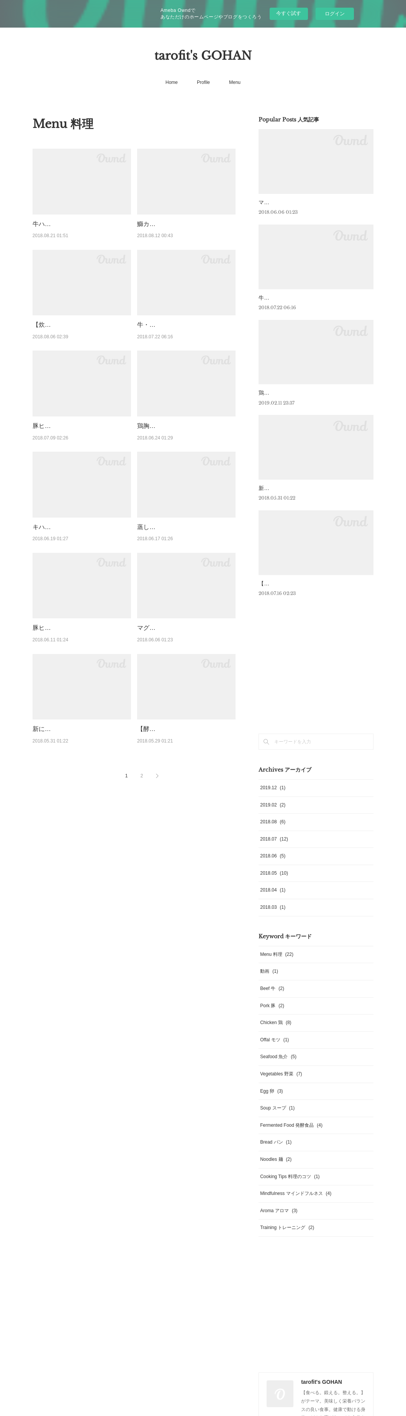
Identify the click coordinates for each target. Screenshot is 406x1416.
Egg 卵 (271, 1100)
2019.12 (272, 797)
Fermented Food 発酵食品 (291, 1134)
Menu (235, 82)
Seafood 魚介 (278, 1066)
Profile (203, 82)
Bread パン (275, 1152)
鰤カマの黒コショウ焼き (171, 224)
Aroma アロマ (278, 1220)
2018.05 (274, 882)
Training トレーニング (287, 1237)
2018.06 (272, 865)
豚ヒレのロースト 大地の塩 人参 (77, 436)
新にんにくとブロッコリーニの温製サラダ (309, 488)
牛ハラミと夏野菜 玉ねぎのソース (79, 224)
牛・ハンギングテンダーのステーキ (186, 324)
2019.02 (272, 814)
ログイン (335, 13)
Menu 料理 (276, 964)
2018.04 (272, 900)
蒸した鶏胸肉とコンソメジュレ (180, 536)
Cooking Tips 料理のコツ (289, 1186)
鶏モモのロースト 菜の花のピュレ (300, 393)
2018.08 (272, 831)
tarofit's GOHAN (203, 56)
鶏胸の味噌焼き (158, 436)
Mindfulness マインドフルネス (295, 1203)
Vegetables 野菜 (281, 1083)
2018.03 (272, 916)
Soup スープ (277, 1117)
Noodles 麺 (275, 1169)
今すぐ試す (288, 13)
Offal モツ (274, 1049)
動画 (269, 981)
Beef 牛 (272, 998)
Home (171, 82)
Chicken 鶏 (275, 1032)
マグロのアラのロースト (171, 647)
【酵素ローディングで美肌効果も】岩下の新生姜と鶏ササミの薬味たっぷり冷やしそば (186, 768)
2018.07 (274, 848)
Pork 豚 (272, 1015)
